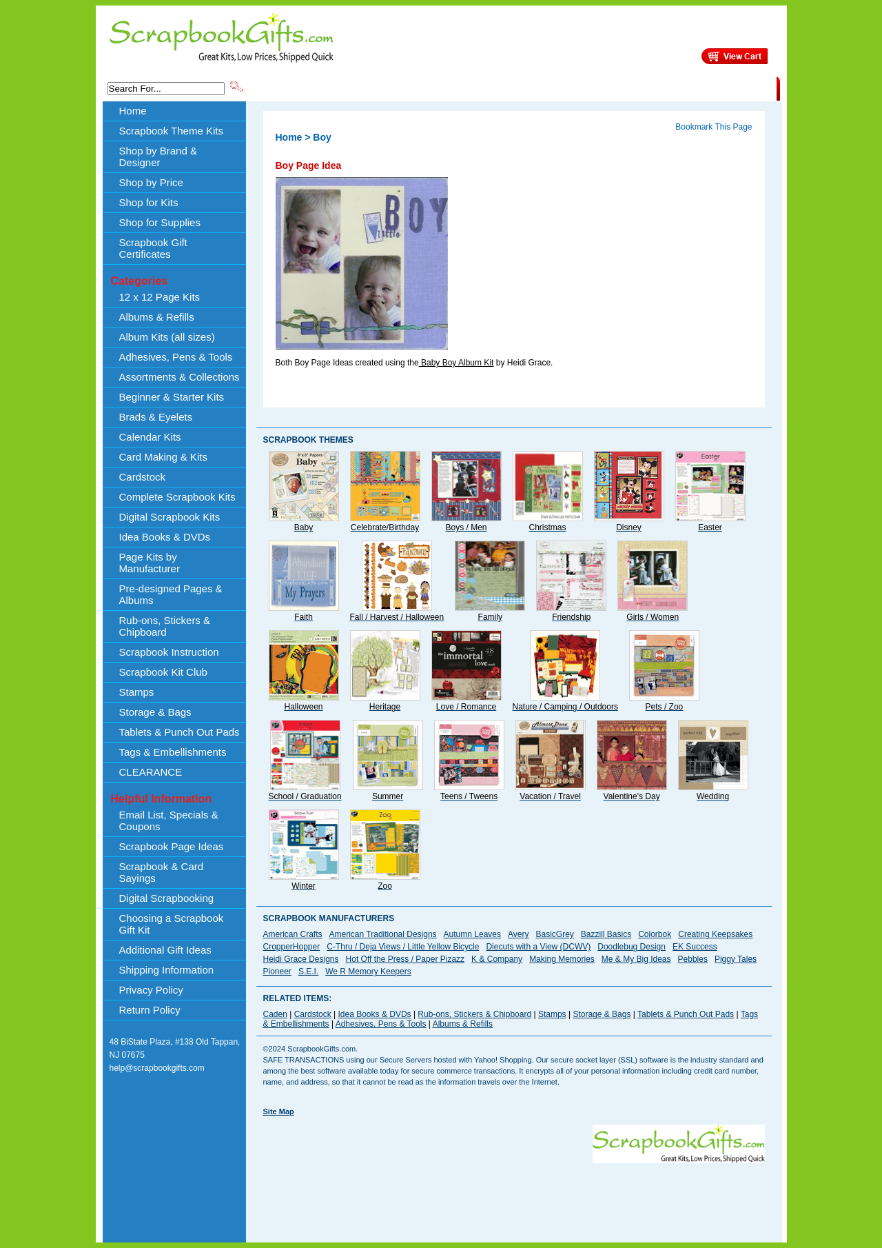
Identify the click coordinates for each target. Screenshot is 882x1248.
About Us (559, 87)
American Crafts (292, 934)
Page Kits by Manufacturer (149, 562)
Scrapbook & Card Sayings (161, 872)
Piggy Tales (736, 959)
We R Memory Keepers (368, 971)
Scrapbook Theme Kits (297, 87)
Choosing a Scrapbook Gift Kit (171, 924)
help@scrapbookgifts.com (157, 1068)
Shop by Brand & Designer (407, 87)
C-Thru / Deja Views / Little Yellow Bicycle (403, 947)
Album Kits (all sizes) (167, 337)
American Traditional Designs (383, 934)
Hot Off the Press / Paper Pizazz (405, 959)
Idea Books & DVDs (165, 537)
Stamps (136, 692)
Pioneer (277, 971)
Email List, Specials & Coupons (168, 820)
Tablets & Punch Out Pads (179, 732)
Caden (275, 1014)
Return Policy (150, 1010)
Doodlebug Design (631, 947)
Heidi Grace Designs (301, 959)
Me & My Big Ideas (636, 959)
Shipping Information (632, 87)
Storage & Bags (155, 712)
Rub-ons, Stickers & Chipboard (165, 626)
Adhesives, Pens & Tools (176, 357)
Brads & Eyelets (156, 417)
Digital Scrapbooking (166, 898)
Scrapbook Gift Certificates (153, 248)
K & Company (496, 959)
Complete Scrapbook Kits (177, 497)
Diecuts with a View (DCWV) (538, 947)
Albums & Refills (156, 317)
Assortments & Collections (179, 377)
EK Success (695, 947)
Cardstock (142, 477)
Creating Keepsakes (715, 934)
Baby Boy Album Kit (456, 363)
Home (133, 111)
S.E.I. (308, 971)
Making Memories (562, 959)
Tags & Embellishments (173, 752)
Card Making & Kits (163, 457)
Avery (518, 934)
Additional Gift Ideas (165, 950)
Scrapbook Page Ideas (171, 846)
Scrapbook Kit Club (163, 672)
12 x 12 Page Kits (160, 297)
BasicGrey (554, 934)
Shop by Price (500, 87)
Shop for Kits (148, 202)
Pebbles (693, 959)
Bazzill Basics (606, 934)
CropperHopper (291, 947)
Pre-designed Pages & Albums (171, 594)
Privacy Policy (151, 990)
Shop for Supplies (160, 222)
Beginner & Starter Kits (172, 397)
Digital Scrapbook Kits (169, 517)
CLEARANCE (713, 87)
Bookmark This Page (713, 127)
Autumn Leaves (472, 934)
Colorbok (654, 934)
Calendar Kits (150, 437)
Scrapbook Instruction (169, 652)
